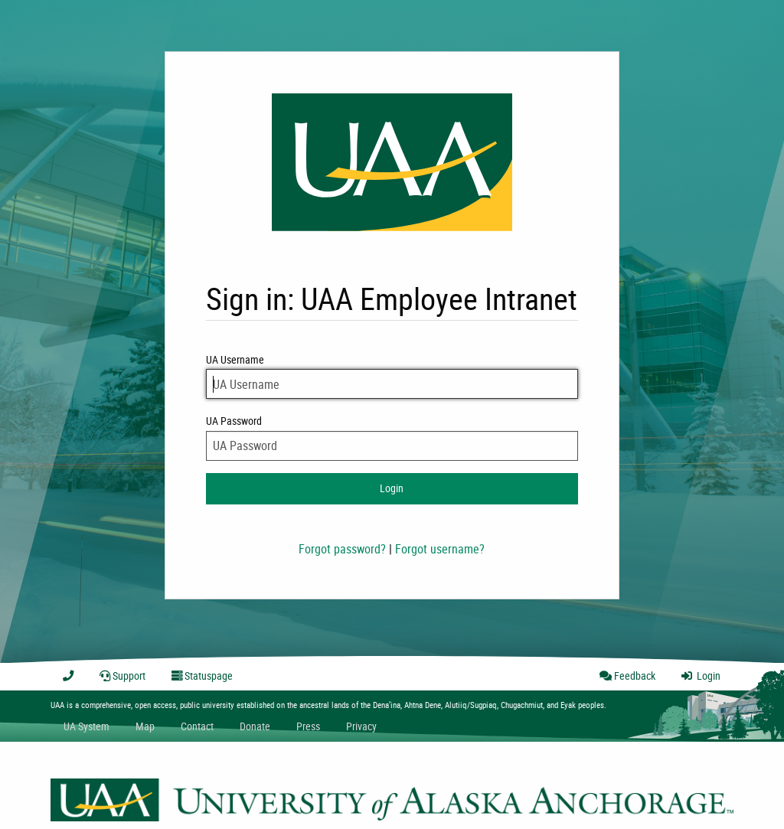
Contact (197, 726)
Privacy (361, 726)
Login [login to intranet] (391, 488)
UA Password (392, 436)
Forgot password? (342, 548)
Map (145, 726)
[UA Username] (392, 384)
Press (308, 726)
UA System (86, 726)
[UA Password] (392, 446)
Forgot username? (440, 548)
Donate (255, 726)
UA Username (392, 375)
